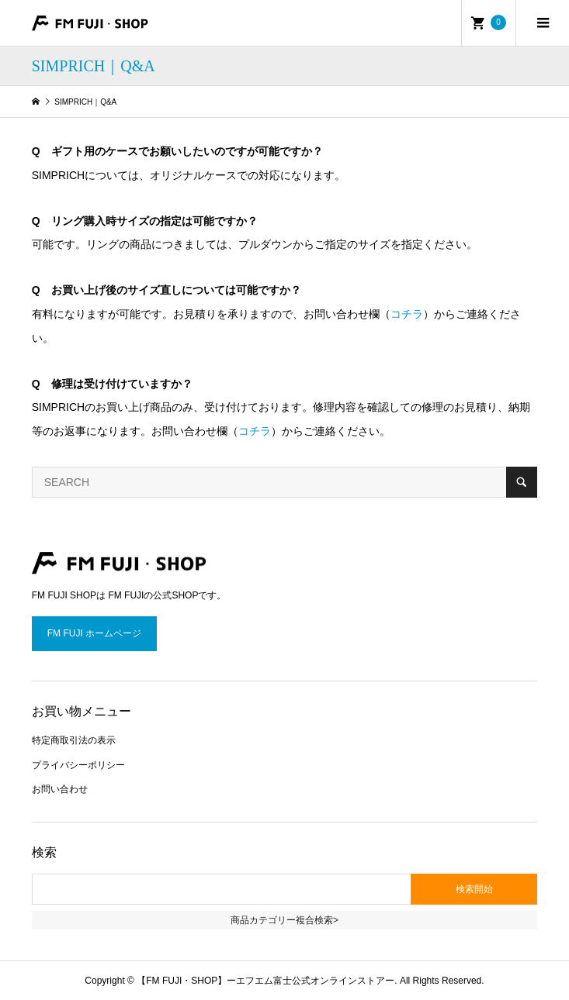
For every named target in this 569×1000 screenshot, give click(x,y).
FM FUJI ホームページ (94, 633)
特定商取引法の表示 (74, 740)
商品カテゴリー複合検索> (284, 920)
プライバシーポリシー (78, 765)
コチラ (406, 314)
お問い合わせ (60, 789)
